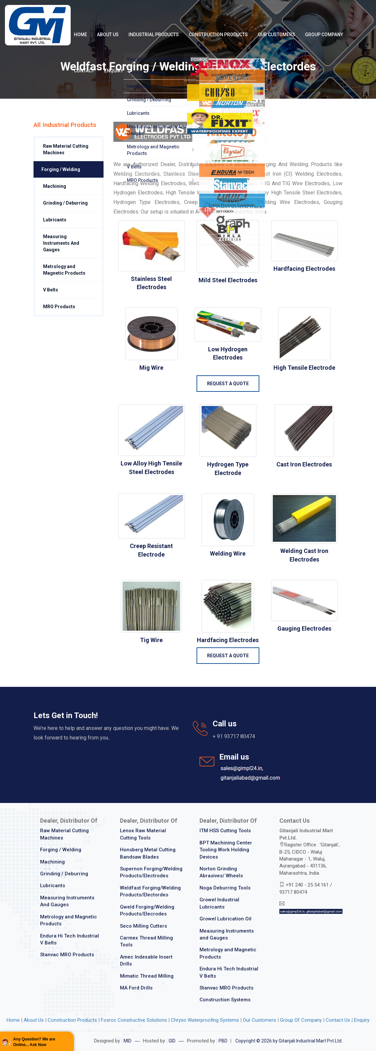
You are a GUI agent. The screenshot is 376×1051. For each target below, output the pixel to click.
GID (172, 1040)
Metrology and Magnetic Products (64, 270)
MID (127, 1040)
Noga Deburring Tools (225, 888)
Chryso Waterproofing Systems (205, 1020)
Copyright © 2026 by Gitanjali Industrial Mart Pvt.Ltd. (288, 1040)
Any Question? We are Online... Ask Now (34, 1042)
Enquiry (113, 70)
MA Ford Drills (136, 988)
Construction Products (218, 34)
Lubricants (54, 219)
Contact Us (338, 1020)
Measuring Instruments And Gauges (61, 243)
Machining (54, 186)
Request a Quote (228, 383)
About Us (108, 34)
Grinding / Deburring (65, 203)
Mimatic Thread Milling (147, 976)
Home (80, 34)
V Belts (50, 289)
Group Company (324, 34)
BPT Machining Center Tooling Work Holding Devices (226, 850)
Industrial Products (154, 34)
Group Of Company (301, 1020)
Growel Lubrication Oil (225, 919)
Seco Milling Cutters (143, 926)
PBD (223, 1040)
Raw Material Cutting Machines (65, 149)
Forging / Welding (60, 169)
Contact (84, 70)
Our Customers (276, 34)
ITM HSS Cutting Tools (225, 831)
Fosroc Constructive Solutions (134, 1020)
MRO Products (59, 306)
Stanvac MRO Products (67, 955)
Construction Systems (225, 1000)
